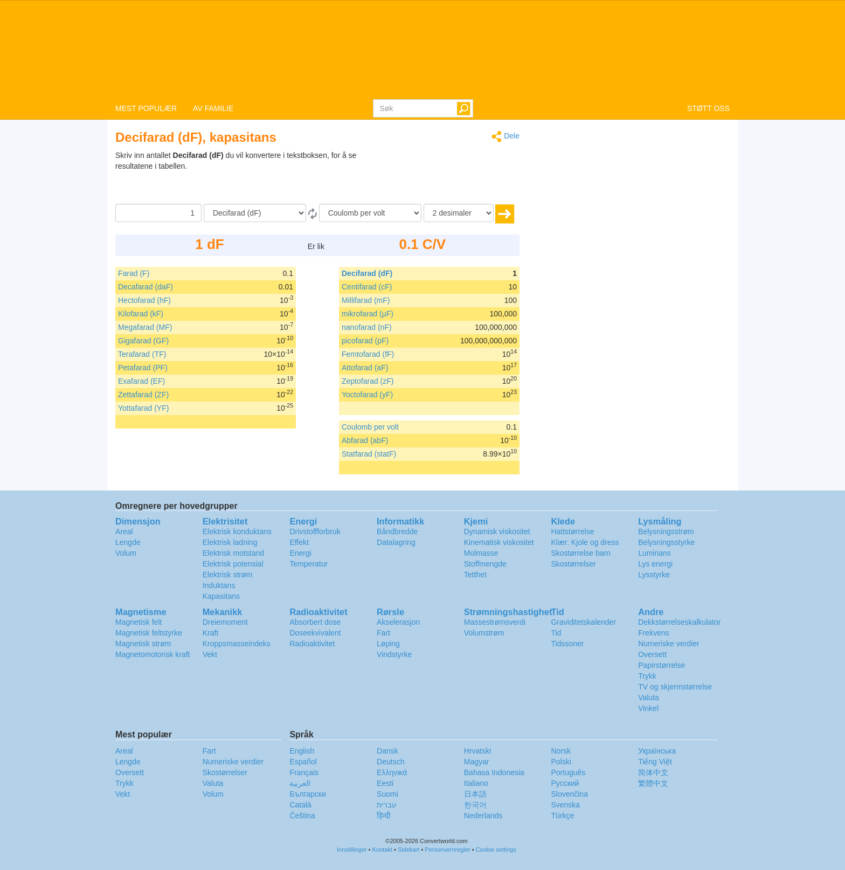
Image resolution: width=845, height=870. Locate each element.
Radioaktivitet (312, 643)
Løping (388, 643)
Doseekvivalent (315, 633)
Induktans (219, 585)
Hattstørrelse (572, 531)
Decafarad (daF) (145, 286)
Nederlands (483, 815)
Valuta (648, 697)
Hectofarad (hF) (144, 300)
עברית (387, 804)
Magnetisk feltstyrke (148, 633)
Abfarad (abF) (365, 440)
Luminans (654, 553)
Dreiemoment (225, 622)
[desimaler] (459, 213)
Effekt (299, 542)
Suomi (387, 794)
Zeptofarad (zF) (367, 381)
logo (422, 49)
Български (307, 794)
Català (300, 804)
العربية (299, 783)
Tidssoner (567, 643)
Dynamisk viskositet (497, 531)
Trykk (647, 676)
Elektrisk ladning (230, 542)
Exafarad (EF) (141, 381)
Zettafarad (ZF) (143, 394)
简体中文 (653, 772)
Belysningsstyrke (666, 542)
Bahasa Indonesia (494, 772)
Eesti (385, 783)
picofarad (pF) (365, 340)
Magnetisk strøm (143, 643)
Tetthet (475, 574)
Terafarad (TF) (142, 354)
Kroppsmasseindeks (237, 643)
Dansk (387, 751)
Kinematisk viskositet (499, 542)
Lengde (128, 542)
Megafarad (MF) (145, 327)
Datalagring (396, 542)
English (301, 751)
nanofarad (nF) (367, 327)
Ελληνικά (392, 772)
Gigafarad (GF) (143, 340)
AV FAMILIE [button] (213, 108)
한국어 (475, 804)
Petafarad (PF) (143, 367)
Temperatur (308, 564)
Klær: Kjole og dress (585, 542)
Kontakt (382, 849)
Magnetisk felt (138, 622)
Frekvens (653, 633)
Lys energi (655, 564)
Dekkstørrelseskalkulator (679, 622)
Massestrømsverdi (494, 622)
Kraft (211, 633)
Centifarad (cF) (367, 286)
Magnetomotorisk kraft (152, 654)
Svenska (565, 804)
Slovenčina (569, 794)
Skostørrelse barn (580, 553)
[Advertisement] (452, 177)
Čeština (302, 815)
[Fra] (255, 213)
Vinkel (648, 708)
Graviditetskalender (583, 622)
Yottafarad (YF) (143, 408)
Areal (124, 531)
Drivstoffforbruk (314, 531)
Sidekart (408, 849)
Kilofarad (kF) (140, 313)
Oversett (652, 654)
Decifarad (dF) (367, 273)
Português (568, 772)
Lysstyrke (654, 574)
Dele (505, 136)
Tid (556, 633)
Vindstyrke (394, 654)
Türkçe (562, 815)
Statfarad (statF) (369, 454)
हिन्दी (384, 815)
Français (303, 772)
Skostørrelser (573, 564)
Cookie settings (496, 849)
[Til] (370, 213)
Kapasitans (221, 596)
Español (303, 761)
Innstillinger (352, 849)
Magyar (476, 761)
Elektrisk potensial (233, 564)
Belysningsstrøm (666, 531)
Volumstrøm (484, 633)
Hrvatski (477, 751)
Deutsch (390, 761)
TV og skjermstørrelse (675, 686)
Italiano (476, 783)
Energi (300, 553)
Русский (565, 783)
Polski (561, 761)
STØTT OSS (708, 108)
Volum (125, 553)
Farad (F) (133, 273)
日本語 (475, 794)
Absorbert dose (315, 622)
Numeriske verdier (668, 643)
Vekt (210, 654)
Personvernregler (447, 849)
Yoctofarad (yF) (367, 394)
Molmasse (481, 553)
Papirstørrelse (661, 665)
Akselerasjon (398, 622)
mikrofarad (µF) (367, 313)
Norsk (561, 751)
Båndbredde (397, 531)
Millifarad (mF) (366, 300)
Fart (383, 633)
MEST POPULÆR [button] (146, 108)
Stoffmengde (485, 564)
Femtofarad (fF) (368, 354)
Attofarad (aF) (365, 367)
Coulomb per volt (370, 427)
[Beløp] (158, 213)
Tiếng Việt (655, 761)
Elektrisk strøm (228, 574)
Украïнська (657, 751)
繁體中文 (653, 783)
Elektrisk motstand (233, 553)
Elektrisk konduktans (237, 531)
